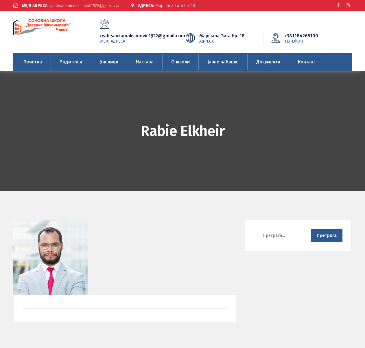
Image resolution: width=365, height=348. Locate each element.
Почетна (32, 62)
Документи (268, 62)
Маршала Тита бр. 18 (172, 5)
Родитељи (71, 62)
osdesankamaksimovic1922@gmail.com (70, 5)
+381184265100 (310, 38)
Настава (145, 62)
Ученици (109, 62)
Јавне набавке (223, 62)
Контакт (306, 62)
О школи (180, 62)
